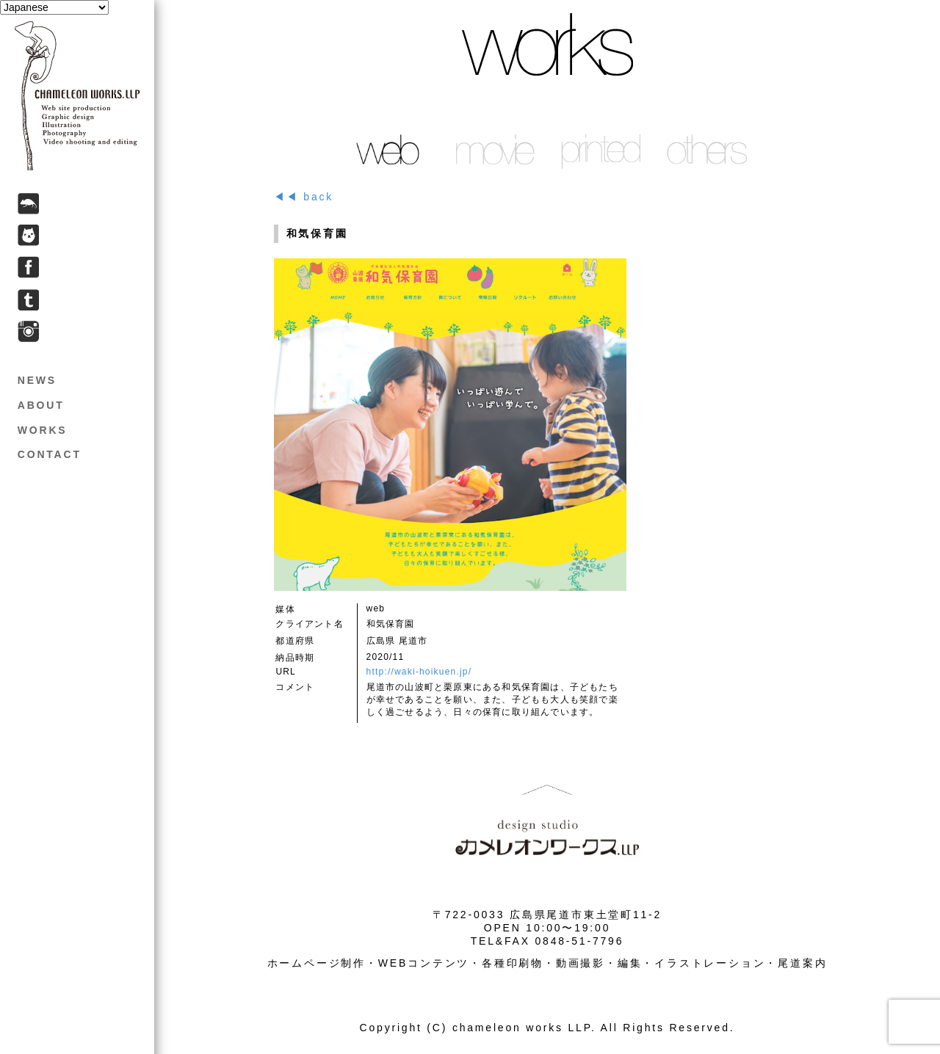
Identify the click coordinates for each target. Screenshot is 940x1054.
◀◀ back (303, 197)
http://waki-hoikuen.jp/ (419, 671)
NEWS (37, 380)
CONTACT (50, 454)
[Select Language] (54, 7)
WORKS (43, 430)
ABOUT (41, 405)
